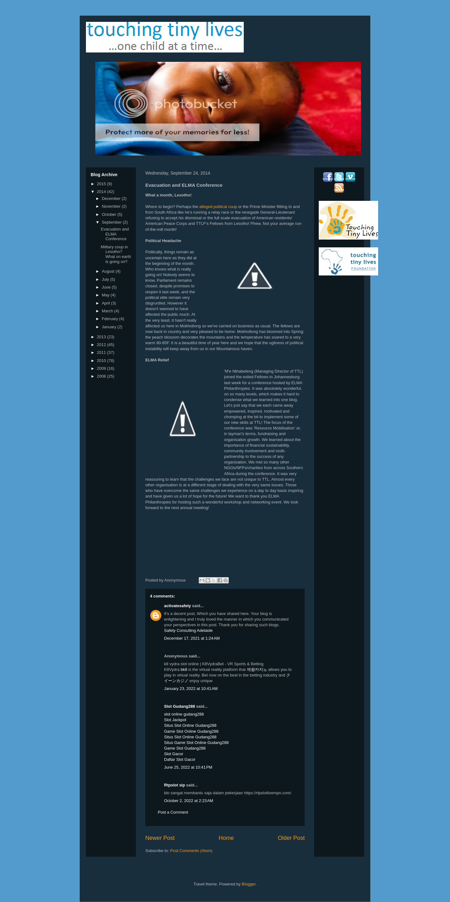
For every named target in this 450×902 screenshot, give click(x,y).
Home (226, 838)
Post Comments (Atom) (191, 850)
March (108, 311)
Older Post (291, 838)
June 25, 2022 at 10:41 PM (188, 767)
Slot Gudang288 (179, 706)
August (109, 271)
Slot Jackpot (175, 719)
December (112, 198)
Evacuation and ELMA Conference (115, 234)
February (110, 318)
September (112, 222)
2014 (102, 191)
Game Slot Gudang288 (185, 748)
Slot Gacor (173, 753)
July (106, 279)
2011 (102, 352)
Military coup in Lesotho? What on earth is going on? (116, 254)
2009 (102, 368)
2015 (102, 183)
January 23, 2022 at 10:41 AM (191, 688)
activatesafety (177, 605)
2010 (102, 360)
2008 (102, 376)
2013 (102, 337)
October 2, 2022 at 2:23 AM (188, 800)
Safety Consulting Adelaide (188, 630)
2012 (102, 344)
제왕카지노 (257, 669)
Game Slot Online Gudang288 (191, 731)
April (106, 303)
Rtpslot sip (174, 785)
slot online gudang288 (184, 714)
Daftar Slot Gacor (179, 759)
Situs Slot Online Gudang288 (190, 725)
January (110, 327)
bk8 (184, 669)
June (107, 287)
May (106, 295)
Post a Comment (173, 812)
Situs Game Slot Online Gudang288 (196, 742)
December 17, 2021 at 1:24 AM (192, 638)
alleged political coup (218, 206)
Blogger (249, 884)
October (110, 214)
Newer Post (160, 838)
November (112, 206)
